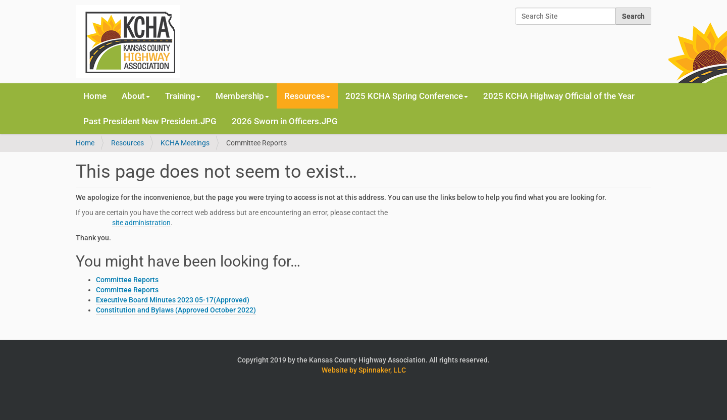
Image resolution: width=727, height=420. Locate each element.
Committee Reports (127, 280)
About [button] (136, 96)
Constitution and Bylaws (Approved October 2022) (176, 310)
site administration (141, 223)
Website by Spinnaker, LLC (364, 370)
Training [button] (182, 96)
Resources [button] (307, 96)
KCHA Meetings (185, 143)
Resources (127, 143)
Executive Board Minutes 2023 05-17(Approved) (172, 300)
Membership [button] (242, 96)
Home (95, 96)
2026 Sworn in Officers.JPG (285, 121)
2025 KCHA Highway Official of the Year (559, 96)
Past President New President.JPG (150, 121)
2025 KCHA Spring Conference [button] (406, 96)
